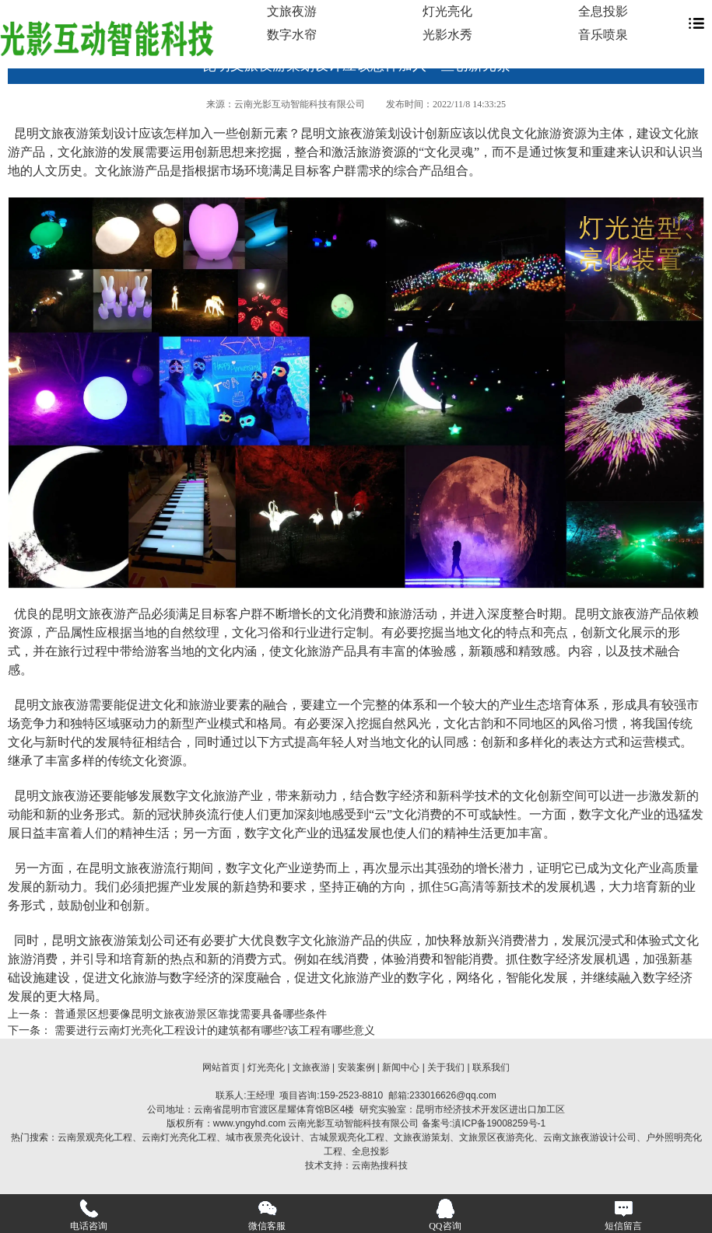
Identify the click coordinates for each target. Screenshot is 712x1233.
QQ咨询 (445, 1215)
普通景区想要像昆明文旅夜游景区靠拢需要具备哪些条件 (189, 1014)
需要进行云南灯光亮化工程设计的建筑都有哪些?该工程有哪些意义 (213, 1030)
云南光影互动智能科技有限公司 (299, 104)
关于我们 (446, 1067)
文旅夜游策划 (422, 1137)
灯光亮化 (447, 11)
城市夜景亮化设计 (263, 1137)
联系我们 (491, 1067)
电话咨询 (88, 1215)
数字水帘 (292, 34)
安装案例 (356, 1067)
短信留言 (623, 1215)
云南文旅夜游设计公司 (590, 1137)
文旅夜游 (292, 11)
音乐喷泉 (603, 34)
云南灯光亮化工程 (179, 1137)
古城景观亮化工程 (347, 1137)
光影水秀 (447, 34)
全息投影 (603, 11)
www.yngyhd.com (249, 1123)
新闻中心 (400, 1067)
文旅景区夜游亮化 (496, 1137)
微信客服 (267, 1215)
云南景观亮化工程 (95, 1137)
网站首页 (221, 1067)
